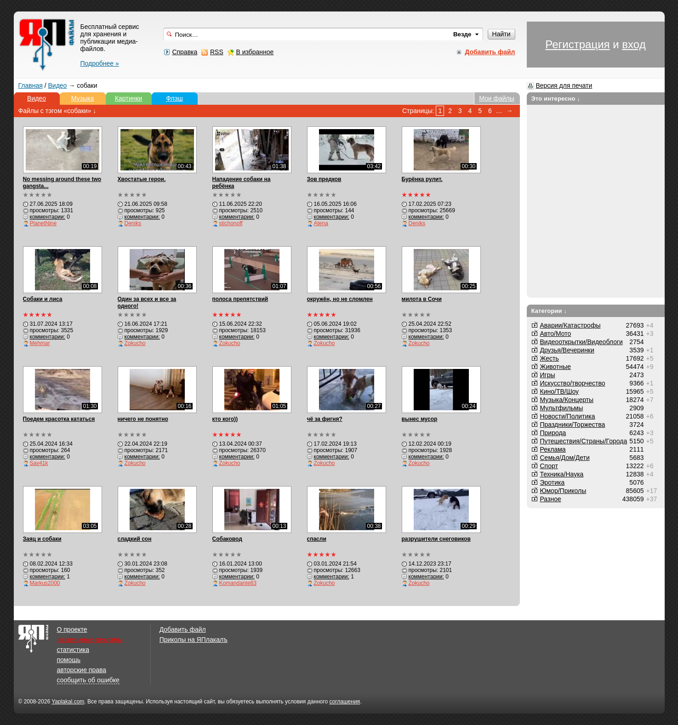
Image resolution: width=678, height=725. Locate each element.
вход (633, 44)
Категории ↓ (549, 310)
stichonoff (231, 223)
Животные (555, 366)
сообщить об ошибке (88, 680)
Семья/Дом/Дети (565, 457)
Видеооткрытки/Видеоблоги (581, 342)
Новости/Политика (567, 416)
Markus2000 (45, 583)
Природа (553, 432)
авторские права (82, 670)
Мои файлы (496, 98)
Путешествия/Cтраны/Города (583, 441)
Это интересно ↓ (556, 98)
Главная (30, 85)
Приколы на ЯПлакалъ (194, 639)
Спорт (549, 466)
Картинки (128, 98)
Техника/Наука (562, 474)
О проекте (72, 629)
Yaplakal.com (67, 701)
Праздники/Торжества (572, 424)
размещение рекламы (90, 639)
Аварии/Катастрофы (570, 325)
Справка (184, 52)
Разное (550, 499)
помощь (69, 659)
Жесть (549, 358)
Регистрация (577, 44)
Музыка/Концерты (567, 399)
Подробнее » (99, 63)
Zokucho (135, 343)
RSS (216, 52)
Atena (321, 223)
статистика (73, 649)
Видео (57, 85)
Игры (547, 375)
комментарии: (47, 217)
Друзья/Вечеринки (567, 350)
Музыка (82, 98)
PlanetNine (43, 223)
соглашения (344, 701)
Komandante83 (237, 583)
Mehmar (40, 343)
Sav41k (39, 463)
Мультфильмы (561, 408)
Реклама (553, 449)
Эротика (552, 482)
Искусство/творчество (572, 383)
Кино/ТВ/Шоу (559, 391)
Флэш (174, 98)
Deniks (133, 223)
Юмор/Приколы (563, 490)
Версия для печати (564, 85)
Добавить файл (183, 629)
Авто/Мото (555, 333)
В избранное (254, 52)
